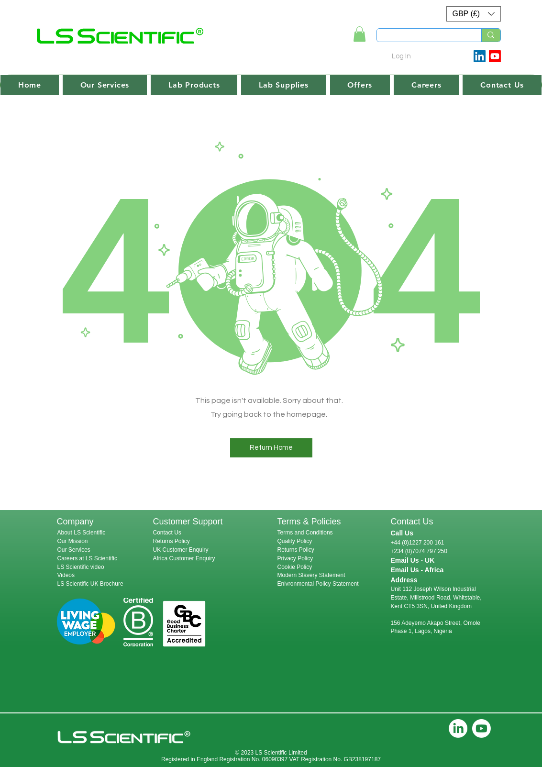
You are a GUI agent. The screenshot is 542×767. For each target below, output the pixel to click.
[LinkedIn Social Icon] (480, 56)
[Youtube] (495, 56)
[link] (359, 34)
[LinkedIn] (458, 728)
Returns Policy (171, 541)
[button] (473, 14)
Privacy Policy (295, 558)
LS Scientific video (80, 567)
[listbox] (473, 14)
